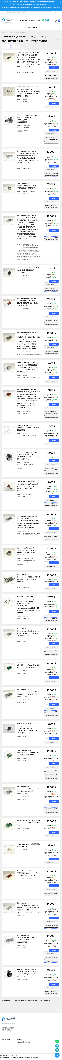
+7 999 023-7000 (23, 20)
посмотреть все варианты (51, 78)
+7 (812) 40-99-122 (34, 20)
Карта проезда (20, 1046)
